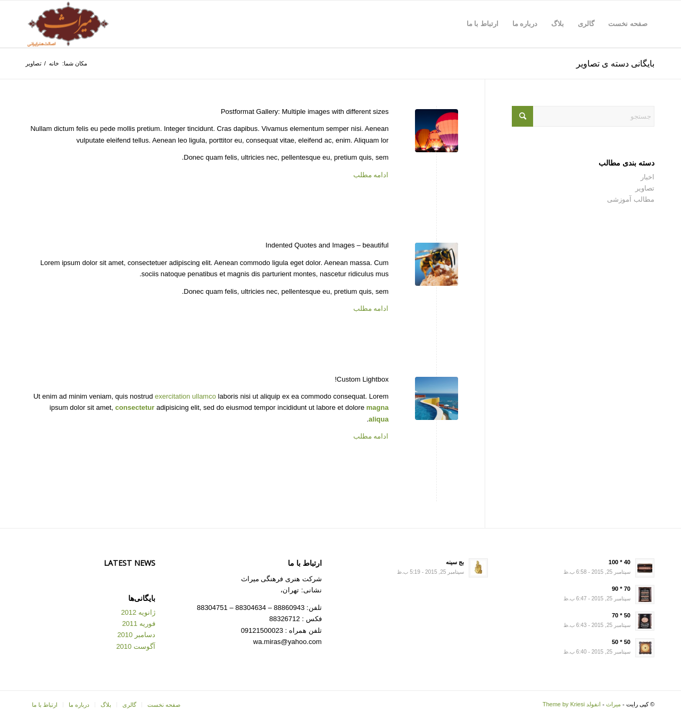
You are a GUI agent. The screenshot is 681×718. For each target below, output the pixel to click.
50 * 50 (621, 642)
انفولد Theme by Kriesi (572, 704)
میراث (613, 704)
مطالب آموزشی (630, 199)
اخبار (647, 177)
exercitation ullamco (185, 396)
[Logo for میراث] (68, 24)
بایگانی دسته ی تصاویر (615, 63)
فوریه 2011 (138, 624)
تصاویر (644, 188)
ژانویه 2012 (138, 612)
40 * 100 (619, 562)
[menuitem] (627, 24)
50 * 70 (621, 615)
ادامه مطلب (371, 175)
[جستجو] (583, 116)
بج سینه (455, 562)
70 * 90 (621, 588)
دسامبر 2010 (136, 635)
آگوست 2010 (135, 646)
